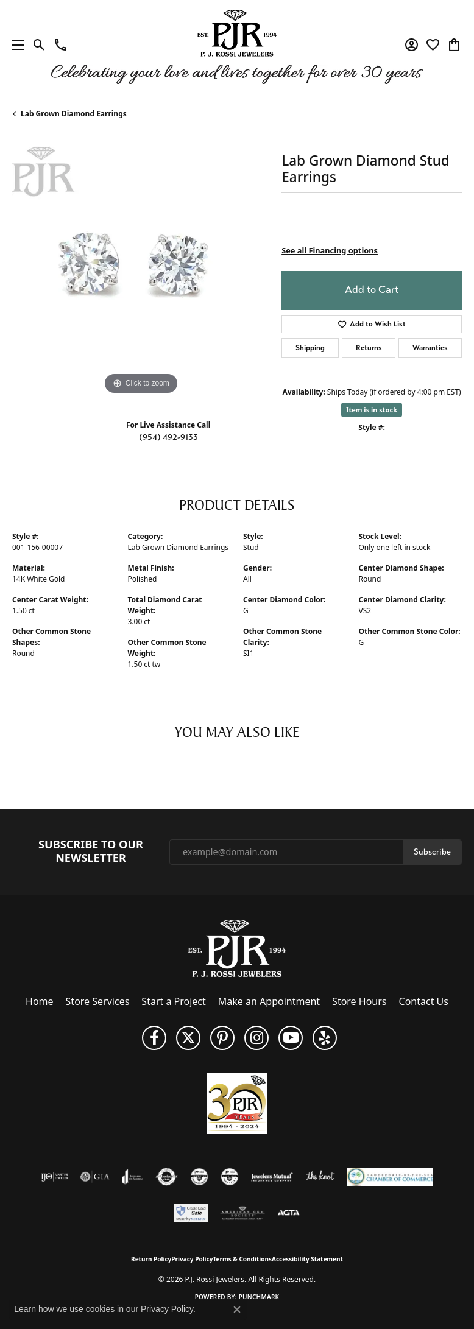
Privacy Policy (192, 1259)
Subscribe (432, 852)
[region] (140, 269)
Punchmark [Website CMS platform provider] (259, 1296)
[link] (60, 45)
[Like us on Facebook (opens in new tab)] (154, 1038)
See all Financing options (329, 250)
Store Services (98, 1001)
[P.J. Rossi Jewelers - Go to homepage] (237, 947)
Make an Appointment (269, 1001)
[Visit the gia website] (95, 1177)
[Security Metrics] (191, 1213)
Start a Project (173, 1001)
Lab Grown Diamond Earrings (74, 113)
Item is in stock (371, 409)
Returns (369, 348)
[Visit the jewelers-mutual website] (272, 1177)
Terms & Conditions (242, 1259)
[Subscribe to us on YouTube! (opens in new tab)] (290, 1038)
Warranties (430, 348)
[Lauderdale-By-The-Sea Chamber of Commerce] (390, 1177)
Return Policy (151, 1259)
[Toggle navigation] (15, 45)
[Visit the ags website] (242, 1213)
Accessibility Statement (307, 1259)
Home (40, 1001)
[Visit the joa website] (132, 1177)
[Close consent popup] (237, 1309)
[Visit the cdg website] (199, 1177)
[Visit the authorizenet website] (166, 1177)
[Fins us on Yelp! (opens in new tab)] (325, 1038)
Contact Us (423, 1001)
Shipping (310, 348)
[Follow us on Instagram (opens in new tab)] (256, 1038)
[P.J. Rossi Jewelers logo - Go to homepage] (237, 45)
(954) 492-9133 (168, 437)
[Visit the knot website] (320, 1177)
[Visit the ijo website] (54, 1177)
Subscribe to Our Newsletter (90, 851)
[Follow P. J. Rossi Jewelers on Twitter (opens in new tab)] (188, 1038)
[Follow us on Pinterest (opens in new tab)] (222, 1038)
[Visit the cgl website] (230, 1177)
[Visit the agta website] (288, 1213)
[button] (39, 45)
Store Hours (359, 1001)
